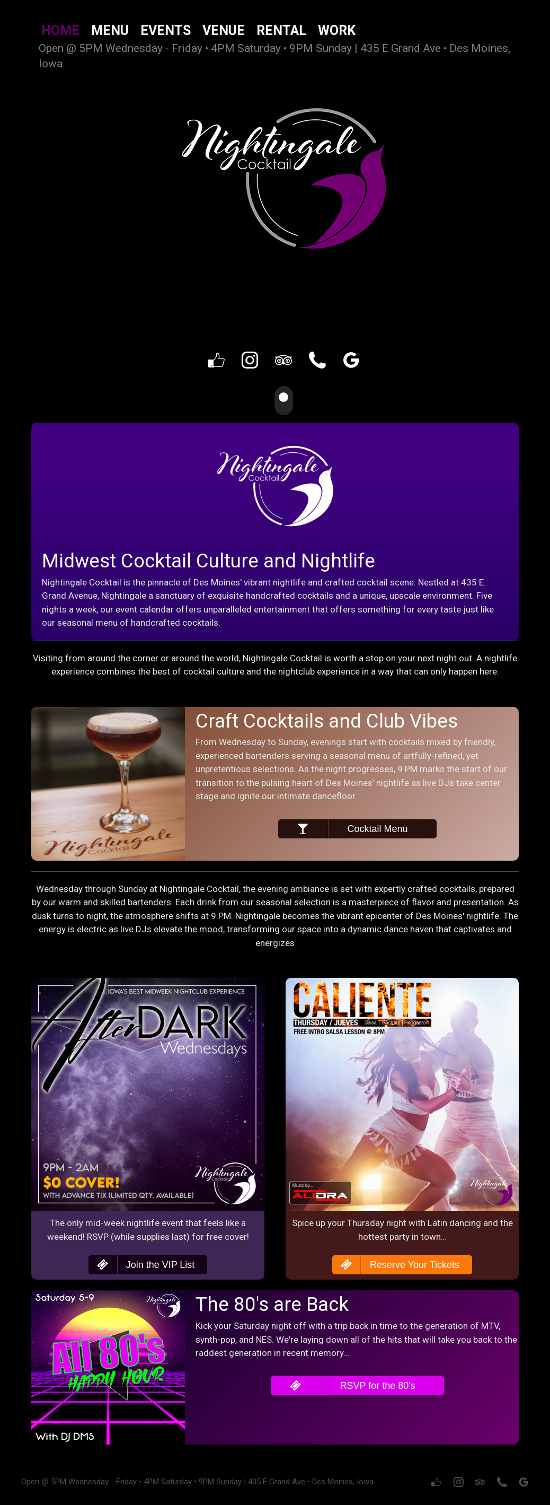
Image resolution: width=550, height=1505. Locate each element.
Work (337, 30)
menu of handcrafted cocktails (156, 621)
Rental (281, 30)
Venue (223, 30)
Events (165, 30)
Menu (110, 30)
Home (60, 30)
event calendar (145, 608)
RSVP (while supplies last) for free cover (167, 1235)
